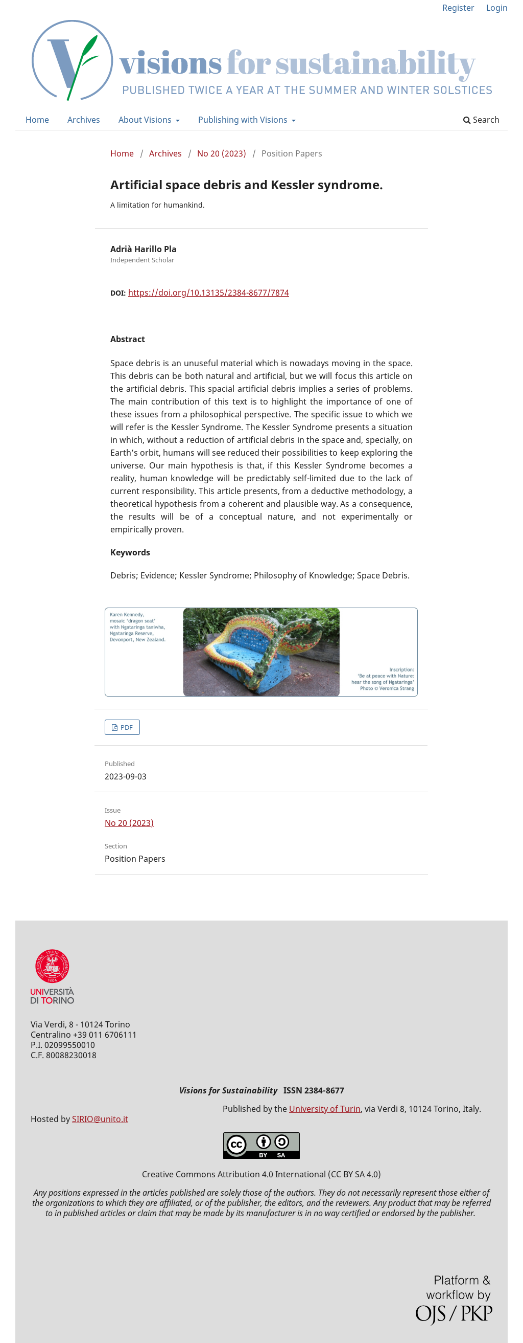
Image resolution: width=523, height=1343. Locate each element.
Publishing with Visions (244, 119)
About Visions (146, 119)
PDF (126, 727)
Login (497, 7)
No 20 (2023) (221, 153)
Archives (83, 119)
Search (481, 119)
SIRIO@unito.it (100, 1119)
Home (37, 119)
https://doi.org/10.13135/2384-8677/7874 (208, 292)
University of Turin (325, 1108)
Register (458, 7)
